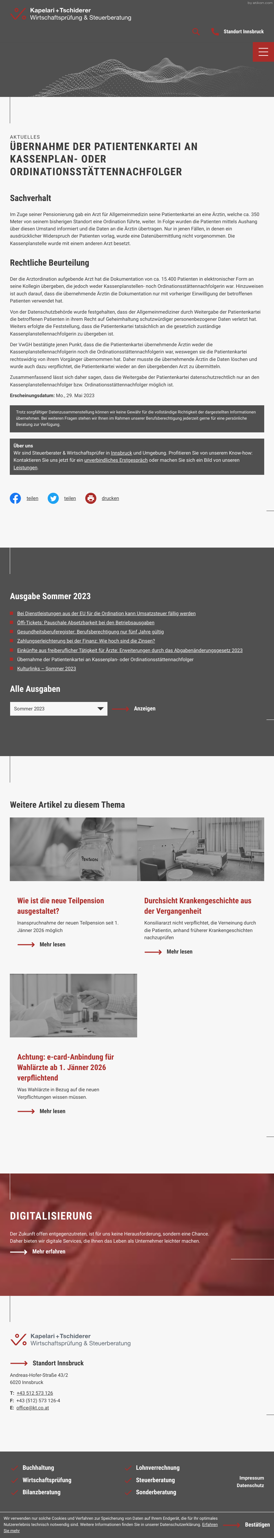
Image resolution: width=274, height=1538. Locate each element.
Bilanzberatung (35, 1494)
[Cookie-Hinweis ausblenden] (246, 1525)
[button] (237, 32)
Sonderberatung (149, 1494)
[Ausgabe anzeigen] (134, 709)
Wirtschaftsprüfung (40, 1482)
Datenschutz (250, 1486)
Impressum (251, 1479)
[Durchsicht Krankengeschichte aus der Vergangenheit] (200, 896)
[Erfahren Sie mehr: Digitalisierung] (38, 1252)
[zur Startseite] (71, 14)
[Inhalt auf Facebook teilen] (28, 498)
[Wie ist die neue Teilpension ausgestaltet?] (73, 896)
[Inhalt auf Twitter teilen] (66, 498)
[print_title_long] (106, 498)
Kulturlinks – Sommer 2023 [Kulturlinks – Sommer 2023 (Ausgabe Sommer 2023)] (46, 669)
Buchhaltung (32, 1470)
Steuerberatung (149, 1482)
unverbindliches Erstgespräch (116, 460)
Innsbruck (121, 453)
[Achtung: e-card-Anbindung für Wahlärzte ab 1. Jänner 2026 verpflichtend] (73, 1054)
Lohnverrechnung (151, 1470)
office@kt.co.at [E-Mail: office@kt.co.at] (32, 1408)
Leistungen (26, 468)
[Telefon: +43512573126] (35, 1393)
